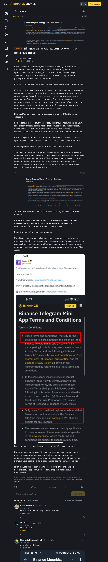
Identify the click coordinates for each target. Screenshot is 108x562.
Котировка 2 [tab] (34, 500)
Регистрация (95, 4)
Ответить (78, 494)
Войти (83, 4)
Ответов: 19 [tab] (19, 500)
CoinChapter (25, 58)
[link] (6, 14)
